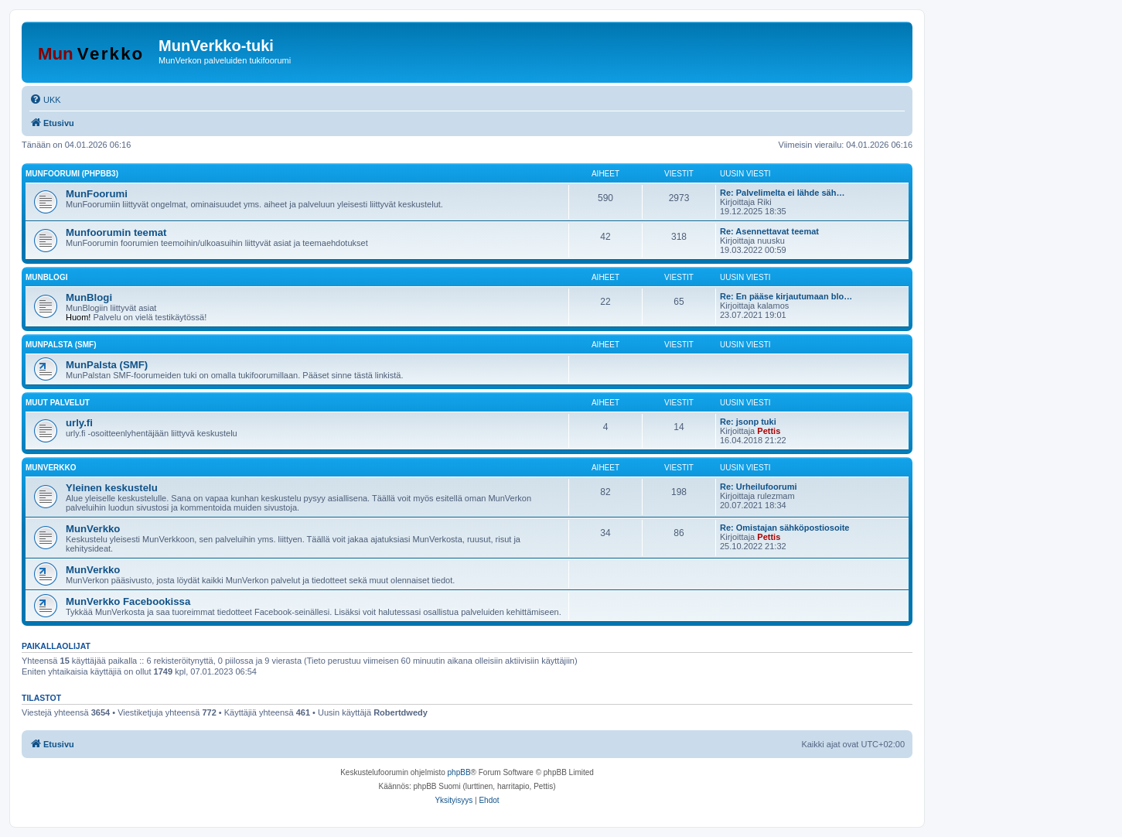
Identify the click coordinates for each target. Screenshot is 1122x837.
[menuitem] (45, 100)
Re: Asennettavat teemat (769, 231)
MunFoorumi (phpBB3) (72, 173)
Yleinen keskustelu (112, 488)
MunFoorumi (97, 194)
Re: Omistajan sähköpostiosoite (784, 527)
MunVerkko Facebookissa (128, 601)
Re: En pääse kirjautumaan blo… (786, 296)
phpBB (459, 772)
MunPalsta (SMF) (61, 344)
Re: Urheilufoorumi (758, 486)
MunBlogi (46, 277)
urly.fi (79, 423)
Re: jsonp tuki (748, 421)
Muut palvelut (58, 402)
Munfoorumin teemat (116, 232)
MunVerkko (51, 467)
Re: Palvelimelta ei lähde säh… (782, 192)
